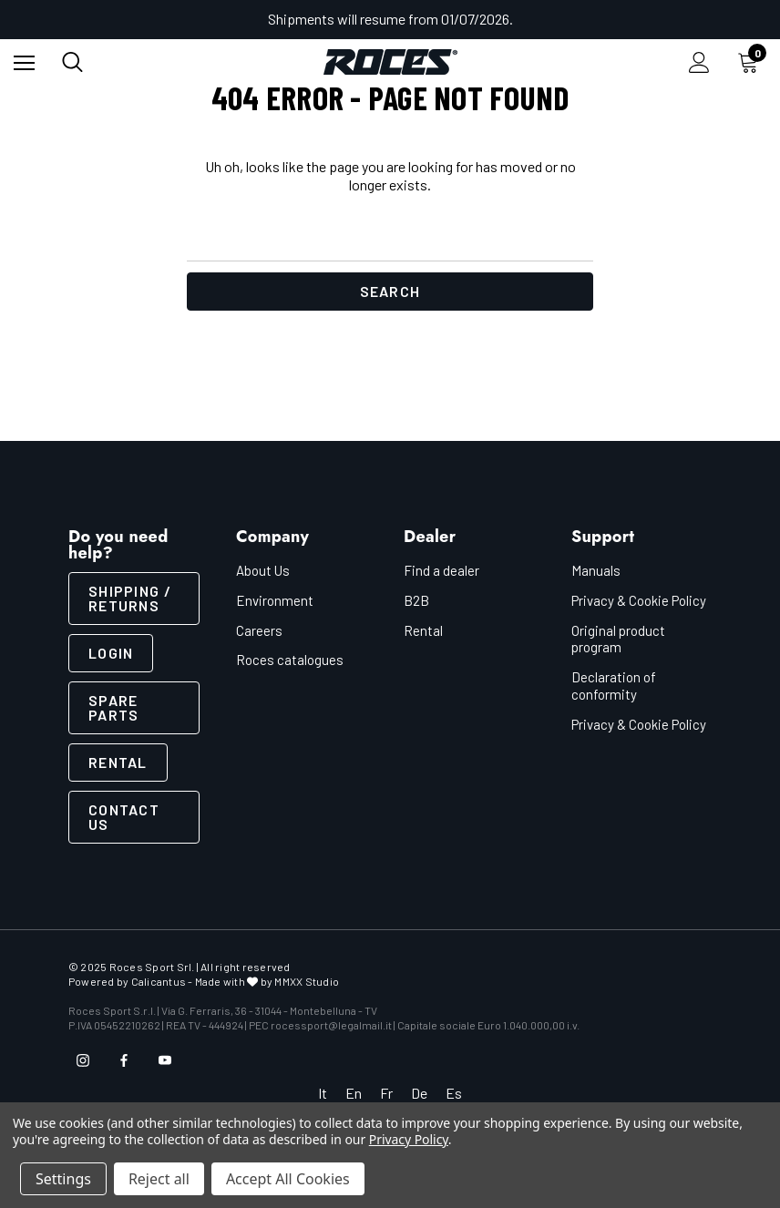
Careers (259, 630)
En (353, 1092)
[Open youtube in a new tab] (165, 1060)
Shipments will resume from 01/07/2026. (390, 18)
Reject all (159, 1179)
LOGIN (110, 652)
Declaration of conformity (613, 685)
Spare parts (113, 707)
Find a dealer (441, 570)
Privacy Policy (408, 1139)
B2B (416, 600)
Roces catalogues (290, 659)
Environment (274, 600)
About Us (263, 570)
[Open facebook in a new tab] (124, 1060)
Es (454, 1092)
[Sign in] (699, 62)
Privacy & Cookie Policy (638, 600)
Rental (118, 762)
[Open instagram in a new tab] (83, 1060)
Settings (63, 1179)
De (419, 1092)
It (322, 1092)
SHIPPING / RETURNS (129, 598)
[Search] (72, 62)
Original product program (618, 639)
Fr (386, 1092)
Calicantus (158, 981)
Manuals (596, 570)
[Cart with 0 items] (751, 62)
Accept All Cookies (288, 1179)
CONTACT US (123, 817)
